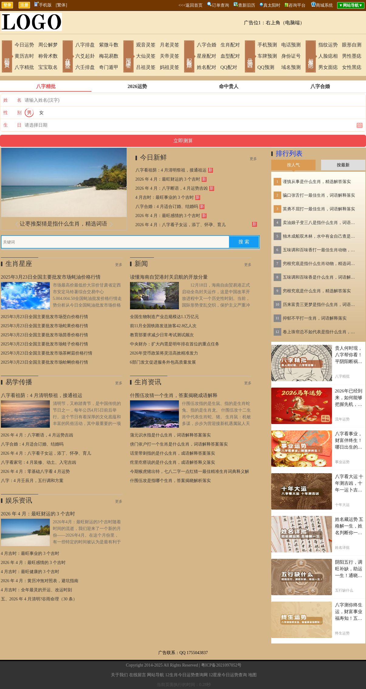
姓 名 (12, 100)
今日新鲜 (153, 157)
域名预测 (291, 67)
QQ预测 (266, 67)
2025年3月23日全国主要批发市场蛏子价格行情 (44, 344)
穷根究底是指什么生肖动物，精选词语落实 (321, 263)
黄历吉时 (24, 56)
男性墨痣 (351, 56)
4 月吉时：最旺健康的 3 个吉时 (30, 571)
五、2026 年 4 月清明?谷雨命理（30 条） (39, 599)
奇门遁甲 (108, 67)
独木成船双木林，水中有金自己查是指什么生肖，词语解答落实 (321, 236)
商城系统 (324, 5)
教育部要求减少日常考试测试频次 (162, 335)
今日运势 (24, 44)
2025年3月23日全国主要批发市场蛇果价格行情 (44, 326)
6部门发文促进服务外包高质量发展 (163, 362)
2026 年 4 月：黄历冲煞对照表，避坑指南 (40, 581)
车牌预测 (267, 56)
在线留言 (137, 675)
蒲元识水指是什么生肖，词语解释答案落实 (170, 435)
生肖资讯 (148, 382)
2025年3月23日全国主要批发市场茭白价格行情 (44, 316)
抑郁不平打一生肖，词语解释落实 (315, 318)
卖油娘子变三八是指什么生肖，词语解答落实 (321, 222)
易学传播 (18, 382)
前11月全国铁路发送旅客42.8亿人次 (163, 326)
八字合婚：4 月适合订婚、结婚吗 (166, 206)
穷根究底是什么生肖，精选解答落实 (317, 291)
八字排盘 (85, 44)
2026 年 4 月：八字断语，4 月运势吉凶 (171, 188)
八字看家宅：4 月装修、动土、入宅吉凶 (39, 462)
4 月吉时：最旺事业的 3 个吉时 (164, 197)
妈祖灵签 (169, 67)
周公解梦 (48, 44)
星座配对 (206, 56)
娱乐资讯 (18, 500)
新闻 (141, 263)
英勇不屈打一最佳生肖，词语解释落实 (319, 209)
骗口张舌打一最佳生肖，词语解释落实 (319, 195)
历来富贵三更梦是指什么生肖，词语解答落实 (321, 304)
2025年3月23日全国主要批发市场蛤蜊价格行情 (44, 362)
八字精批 (24, 67)
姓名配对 (206, 67)
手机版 (43, 5)
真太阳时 (271, 5)
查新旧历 (246, 5)
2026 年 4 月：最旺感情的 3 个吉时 (167, 215)
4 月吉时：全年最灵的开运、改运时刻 (36, 590)
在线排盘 (68, 57)
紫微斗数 (108, 44)
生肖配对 (230, 44)
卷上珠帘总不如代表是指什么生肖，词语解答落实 (321, 332)
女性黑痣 (351, 67)
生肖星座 (18, 263)
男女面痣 (328, 67)
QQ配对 (229, 67)
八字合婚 (206, 44)
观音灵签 (146, 44)
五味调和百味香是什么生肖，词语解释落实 (321, 277)
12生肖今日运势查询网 (186, 675)
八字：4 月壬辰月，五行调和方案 (32, 480)
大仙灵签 (146, 56)
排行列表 (289, 153)
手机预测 (267, 44)
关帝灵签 (169, 56)
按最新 (343, 165)
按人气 (293, 165)
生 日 (12, 125)
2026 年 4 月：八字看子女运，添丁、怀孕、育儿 (180, 224)
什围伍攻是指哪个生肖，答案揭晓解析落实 (170, 480)
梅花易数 (108, 56)
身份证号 (291, 56)
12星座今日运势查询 (228, 675)
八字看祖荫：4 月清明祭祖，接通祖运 (171, 170)
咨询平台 (297, 5)
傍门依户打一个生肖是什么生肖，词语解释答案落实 (179, 444)
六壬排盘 (85, 67)
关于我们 (119, 675)
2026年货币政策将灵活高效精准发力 (164, 353)
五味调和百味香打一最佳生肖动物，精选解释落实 (321, 250)
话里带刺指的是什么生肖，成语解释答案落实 (172, 453)
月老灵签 (169, 44)
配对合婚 (189, 57)
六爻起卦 (85, 56)
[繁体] (61, 5)
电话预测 (291, 44)
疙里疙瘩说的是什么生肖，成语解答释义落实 (172, 462)
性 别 (12, 112)
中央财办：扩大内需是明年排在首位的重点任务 (174, 344)
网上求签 (128, 57)
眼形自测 (351, 44)
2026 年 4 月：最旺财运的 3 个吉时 (167, 179)
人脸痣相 (328, 56)
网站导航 (155, 675)
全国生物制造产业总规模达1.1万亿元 (164, 316)
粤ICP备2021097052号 (221, 665)
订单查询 (220, 5)
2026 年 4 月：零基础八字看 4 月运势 (35, 471)
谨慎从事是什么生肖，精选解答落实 (317, 181)
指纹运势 (328, 44)
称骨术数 (48, 56)
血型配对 (230, 56)
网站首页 (7, 57)
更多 (253, 159)
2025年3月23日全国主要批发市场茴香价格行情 (44, 335)
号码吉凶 (250, 57)
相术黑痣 (311, 57)
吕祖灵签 (146, 67)
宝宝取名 (48, 67)
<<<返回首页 (190, 5)
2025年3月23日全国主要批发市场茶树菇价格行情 (46, 353)
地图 (252, 675)
